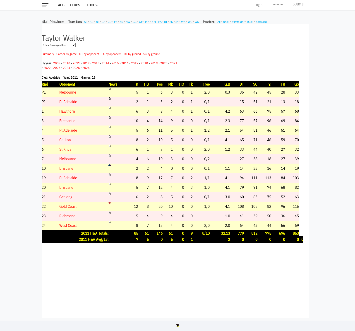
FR (121, 22)
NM (153, 22)
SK (171, 22)
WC (190, 22)
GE (141, 22)
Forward (261, 22)
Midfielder (238, 22)
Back (226, 22)
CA (103, 22)
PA (160, 22)
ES (115, 22)
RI (165, 22)
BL (97, 22)
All (85, 22)
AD (92, 22)
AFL (60, 5)
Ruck (250, 22)
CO (110, 22)
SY (177, 22)
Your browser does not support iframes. (175, 171)
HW (128, 22)
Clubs (75, 5)
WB (183, 22)
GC (135, 22)
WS (197, 22)
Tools (91, 5)
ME (147, 22)
